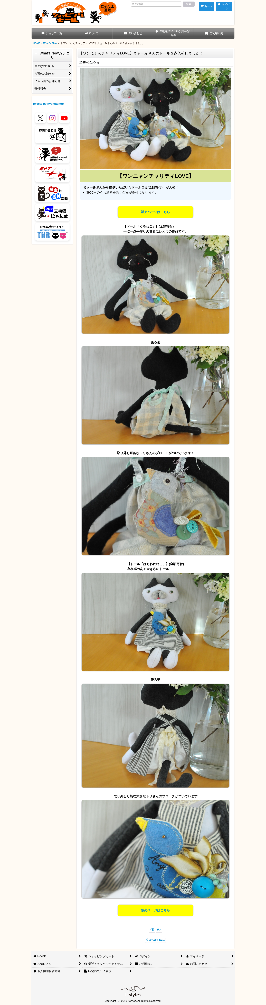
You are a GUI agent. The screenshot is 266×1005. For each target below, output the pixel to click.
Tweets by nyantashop (48, 103)
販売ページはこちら (155, 212)
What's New (155, 940)
